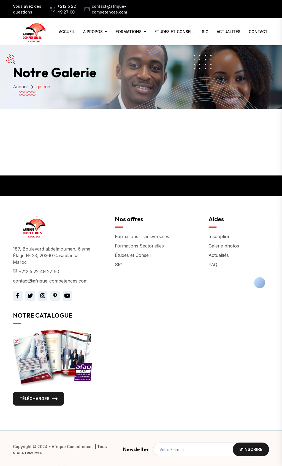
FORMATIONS (129, 31)
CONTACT (258, 31)
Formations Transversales (142, 236)
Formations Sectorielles (139, 246)
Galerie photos (223, 246)
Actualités (218, 255)
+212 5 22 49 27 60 (66, 9)
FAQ (212, 264)
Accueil (20, 86)
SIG (205, 31)
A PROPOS (93, 31)
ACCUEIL (67, 31)
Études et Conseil (133, 255)
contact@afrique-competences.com (109, 9)
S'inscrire (250, 449)
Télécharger (35, 398)
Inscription (219, 236)
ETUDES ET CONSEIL (174, 31)
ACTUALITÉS (228, 31)
